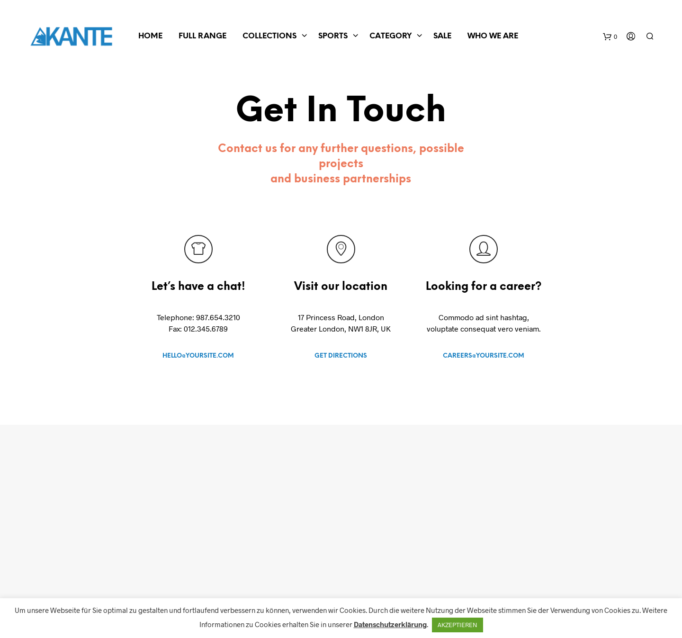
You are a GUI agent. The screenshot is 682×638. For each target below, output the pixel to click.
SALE (442, 36)
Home (150, 36)
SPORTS (333, 36)
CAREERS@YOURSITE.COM (483, 356)
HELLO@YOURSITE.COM (198, 356)
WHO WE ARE (492, 36)
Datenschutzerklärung (390, 624)
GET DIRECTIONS (340, 356)
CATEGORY (390, 36)
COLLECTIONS (269, 36)
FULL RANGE (202, 36)
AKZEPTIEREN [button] (457, 625)
